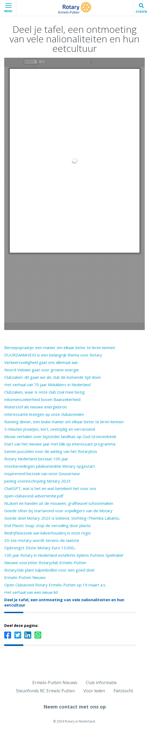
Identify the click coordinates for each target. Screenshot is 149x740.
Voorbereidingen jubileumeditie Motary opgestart (49, 466)
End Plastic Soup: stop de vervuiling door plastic (47, 525)
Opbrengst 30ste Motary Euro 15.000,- (40, 547)
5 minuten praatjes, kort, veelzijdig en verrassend (49, 429)
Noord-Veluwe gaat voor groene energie (41, 369)
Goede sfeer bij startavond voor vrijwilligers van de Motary (58, 510)
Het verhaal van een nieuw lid (31, 592)
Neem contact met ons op (74, 706)
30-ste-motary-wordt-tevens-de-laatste (41, 540)
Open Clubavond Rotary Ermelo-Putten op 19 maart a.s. (55, 584)
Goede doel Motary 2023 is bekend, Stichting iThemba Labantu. (62, 518)
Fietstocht (123, 691)
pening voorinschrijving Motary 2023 (37, 481)
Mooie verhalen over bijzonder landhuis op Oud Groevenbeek (60, 436)
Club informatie (101, 682)
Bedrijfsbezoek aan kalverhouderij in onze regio (47, 533)
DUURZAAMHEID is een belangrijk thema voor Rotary (53, 355)
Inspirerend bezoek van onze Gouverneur (42, 473)
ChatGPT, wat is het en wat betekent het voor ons (50, 488)
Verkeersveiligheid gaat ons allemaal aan (41, 362)
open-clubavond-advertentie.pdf (33, 495)
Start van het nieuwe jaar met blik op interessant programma (59, 444)
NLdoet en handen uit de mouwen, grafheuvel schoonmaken (58, 503)
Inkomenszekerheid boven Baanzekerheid (42, 399)
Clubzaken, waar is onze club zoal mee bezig (44, 392)
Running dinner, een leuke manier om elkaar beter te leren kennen (64, 421)
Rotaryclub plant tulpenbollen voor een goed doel (49, 570)
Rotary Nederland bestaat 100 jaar (36, 458)
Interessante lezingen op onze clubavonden (44, 414)
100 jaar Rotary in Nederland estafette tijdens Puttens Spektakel (63, 555)
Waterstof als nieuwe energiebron (35, 406)
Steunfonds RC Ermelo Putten (45, 691)
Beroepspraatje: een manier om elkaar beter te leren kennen (59, 347)
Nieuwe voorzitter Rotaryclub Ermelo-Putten (45, 562)
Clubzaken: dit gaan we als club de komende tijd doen (52, 377)
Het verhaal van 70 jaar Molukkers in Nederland (47, 384)
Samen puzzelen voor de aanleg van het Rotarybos (50, 451)
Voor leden (94, 691)
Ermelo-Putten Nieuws (25, 577)
